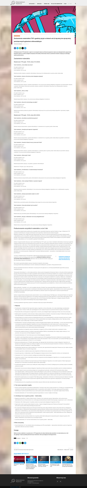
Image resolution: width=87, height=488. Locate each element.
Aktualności (32, 3)
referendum (23, 438)
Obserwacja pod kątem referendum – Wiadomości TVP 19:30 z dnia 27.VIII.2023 (43, 465)
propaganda (18, 438)
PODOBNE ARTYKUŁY (21, 454)
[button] (75, 3)
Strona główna (16, 34)
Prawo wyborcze (19, 462)
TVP (27, 438)
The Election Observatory (56, 3)
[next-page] (16, 471)
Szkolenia (39, 3)
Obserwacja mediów (27, 34)
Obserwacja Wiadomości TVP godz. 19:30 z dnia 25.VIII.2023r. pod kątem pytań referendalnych (67, 465)
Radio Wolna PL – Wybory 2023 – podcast (65, 449)
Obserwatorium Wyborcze (18, 43)
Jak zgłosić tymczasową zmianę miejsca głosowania (23, 449)
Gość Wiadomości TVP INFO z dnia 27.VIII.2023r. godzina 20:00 (54, 465)
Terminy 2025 (46, 3)
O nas (65, 3)
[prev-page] (14, 471)
